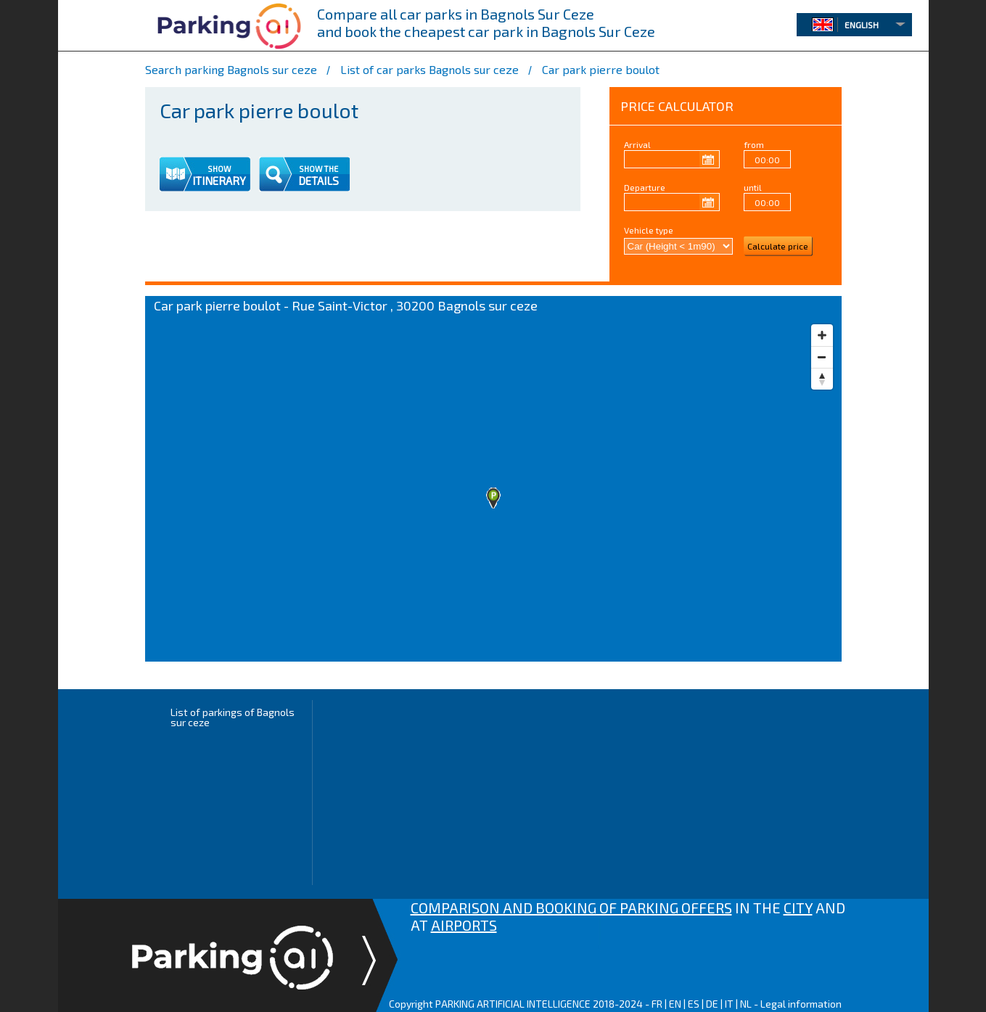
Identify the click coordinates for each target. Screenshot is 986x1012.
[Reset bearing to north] (822, 379)
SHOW (219, 168)
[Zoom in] (822, 335)
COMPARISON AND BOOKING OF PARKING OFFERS (571, 907)
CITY (798, 907)
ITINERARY (219, 180)
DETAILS (318, 180)
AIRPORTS (464, 925)
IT (729, 1003)
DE (712, 1003)
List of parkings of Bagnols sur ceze (233, 717)
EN (675, 1003)
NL (746, 1003)
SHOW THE (318, 168)
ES (693, 1003)
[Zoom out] (822, 357)
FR (657, 1003)
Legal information (801, 1003)
